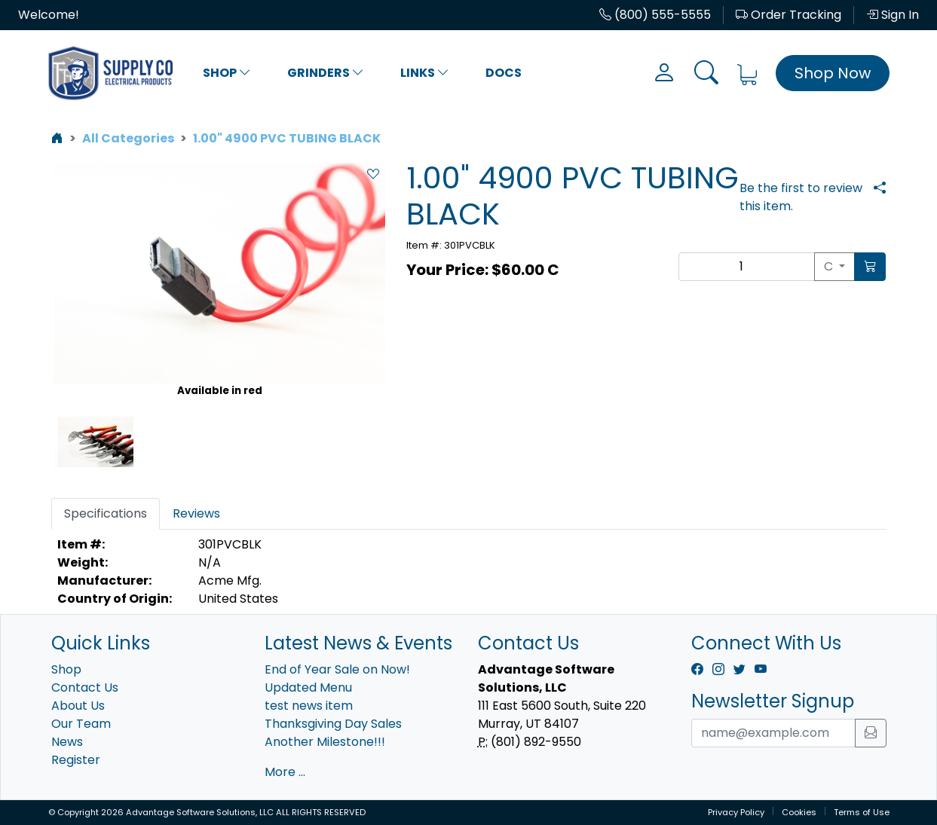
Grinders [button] (325, 72)
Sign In (892, 14)
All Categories (128, 138)
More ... (285, 772)
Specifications (105, 513)
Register (75, 759)
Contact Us (84, 687)
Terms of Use (862, 812)
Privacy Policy (736, 812)
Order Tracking (788, 14)
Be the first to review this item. (800, 197)
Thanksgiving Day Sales (333, 723)
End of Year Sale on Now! (337, 669)
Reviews (196, 513)
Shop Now (833, 73)
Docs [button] (503, 72)
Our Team (81, 723)
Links (424, 72)
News (67, 741)
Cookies (799, 812)
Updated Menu (308, 687)
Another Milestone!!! (325, 741)
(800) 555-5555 (655, 14)
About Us (78, 705)
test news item (309, 705)
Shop (227, 72)
